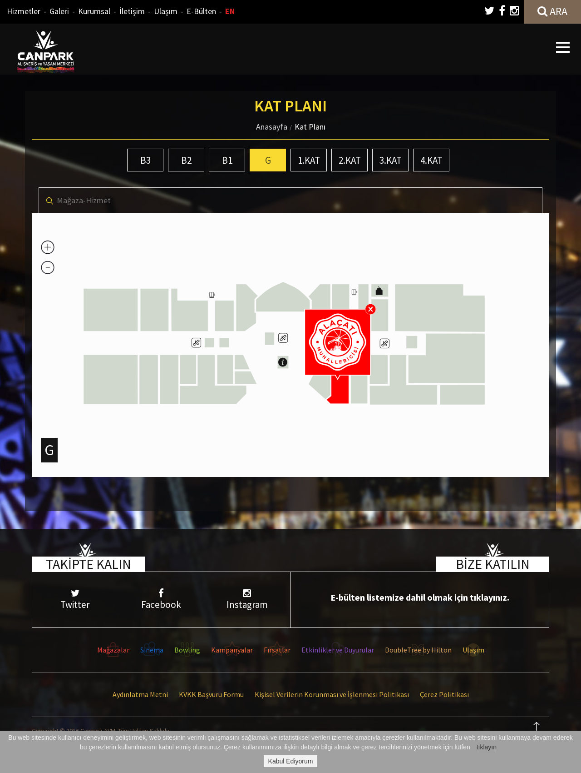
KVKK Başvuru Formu (211, 694)
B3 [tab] (145, 160)
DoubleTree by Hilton (418, 649)
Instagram (247, 599)
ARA (552, 11)
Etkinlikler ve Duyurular (337, 649)
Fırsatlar (277, 649)
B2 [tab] (186, 160)
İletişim (132, 11)
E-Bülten (201, 11)
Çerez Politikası (444, 694)
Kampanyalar (232, 649)
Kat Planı (310, 126)
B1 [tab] (227, 160)
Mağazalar (113, 649)
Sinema (151, 649)
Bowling (187, 649)
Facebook (161, 599)
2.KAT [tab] (350, 160)
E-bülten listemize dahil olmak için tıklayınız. (419, 597)
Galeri (59, 11)
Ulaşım (165, 11)
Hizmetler (23, 11)
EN (230, 11)
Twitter (75, 599)
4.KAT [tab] (431, 160)
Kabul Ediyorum (290, 761)
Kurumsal (94, 11)
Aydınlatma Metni (140, 694)
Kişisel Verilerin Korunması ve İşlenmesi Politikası (332, 694)
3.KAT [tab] (390, 160)
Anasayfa (271, 126)
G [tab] (268, 160)
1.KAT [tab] (309, 160)
